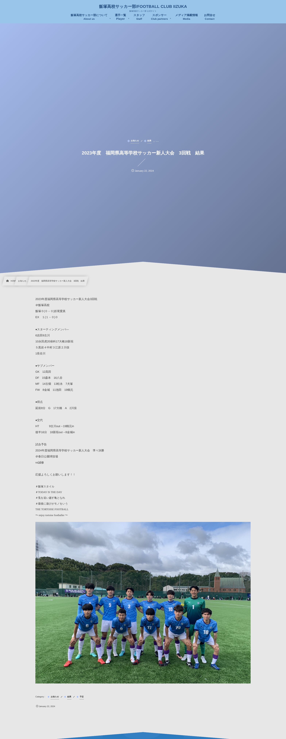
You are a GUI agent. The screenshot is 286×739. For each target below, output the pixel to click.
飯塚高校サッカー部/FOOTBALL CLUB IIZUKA (143, 7)
